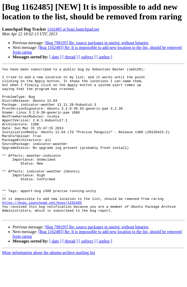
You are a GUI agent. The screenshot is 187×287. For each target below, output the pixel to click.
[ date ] (55, 57)
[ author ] (104, 57)
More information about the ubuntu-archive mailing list (48, 282)
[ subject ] (87, 57)
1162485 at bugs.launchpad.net (73, 29)
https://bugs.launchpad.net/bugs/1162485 (42, 230)
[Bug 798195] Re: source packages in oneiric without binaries (96, 43)
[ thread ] (70, 57)
